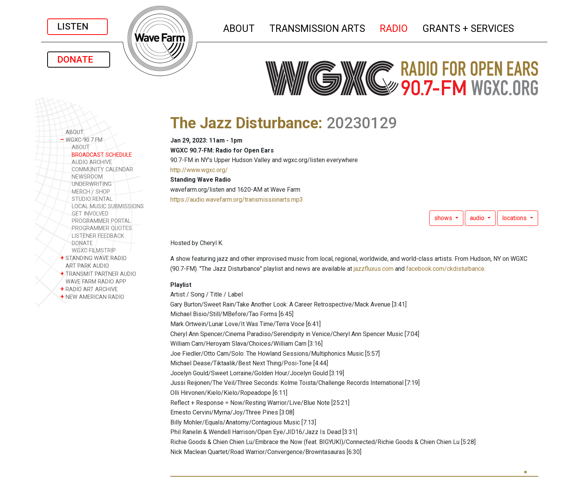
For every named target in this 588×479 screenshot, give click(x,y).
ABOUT (239, 27)
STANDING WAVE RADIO (93, 258)
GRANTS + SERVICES (468, 27)
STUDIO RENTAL (92, 199)
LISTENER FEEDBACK (98, 236)
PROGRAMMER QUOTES (102, 228)
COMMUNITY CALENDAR (102, 169)
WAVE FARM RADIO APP (93, 281)
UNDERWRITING (92, 184)
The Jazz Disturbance (244, 123)
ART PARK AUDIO (84, 265)
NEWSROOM (87, 177)
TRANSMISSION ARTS (317, 27)
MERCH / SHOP (91, 192)
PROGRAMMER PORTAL (101, 221)
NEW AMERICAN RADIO (92, 296)
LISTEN (77, 26)
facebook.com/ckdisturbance (445, 268)
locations (515, 218)
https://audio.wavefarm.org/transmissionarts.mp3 (236, 199)
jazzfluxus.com (374, 268)
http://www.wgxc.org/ (199, 170)
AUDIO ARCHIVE (92, 162)
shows (444, 218)
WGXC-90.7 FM (81, 139)
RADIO (394, 27)
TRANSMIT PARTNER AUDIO (98, 273)
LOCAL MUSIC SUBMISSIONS (108, 206)
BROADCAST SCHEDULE (102, 155)
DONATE (78, 59)
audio (478, 218)
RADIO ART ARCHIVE (89, 289)
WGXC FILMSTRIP (94, 250)
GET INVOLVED (90, 213)
